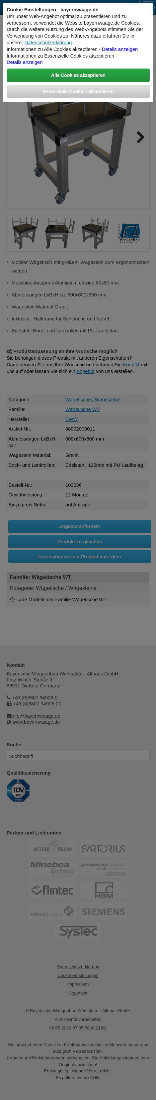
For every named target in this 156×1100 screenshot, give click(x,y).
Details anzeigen (120, 49)
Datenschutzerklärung (48, 42)
